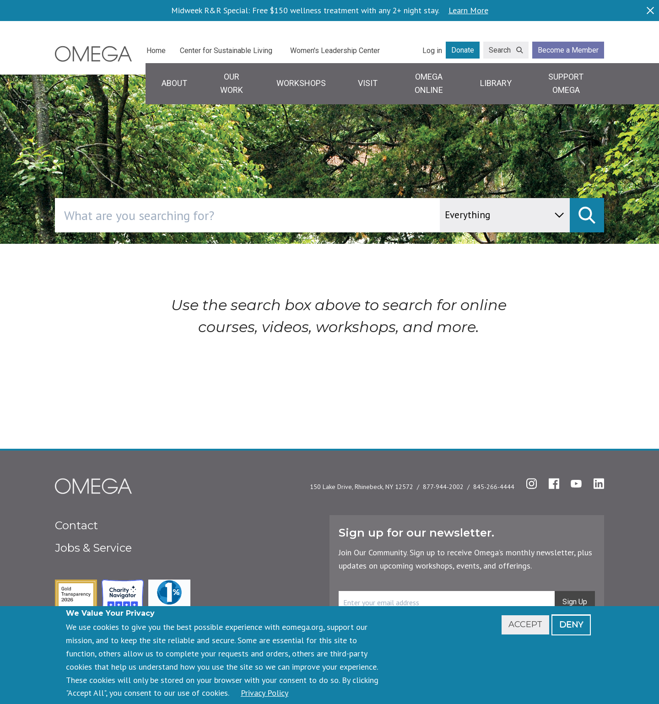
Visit (368, 83)
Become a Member (568, 50)
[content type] (505, 215)
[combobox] (286, 215)
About (174, 83)
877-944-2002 (443, 487)
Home (156, 50)
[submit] (587, 215)
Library (496, 83)
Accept (525, 624)
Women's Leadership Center (335, 50)
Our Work (231, 83)
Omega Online (429, 83)
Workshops (301, 83)
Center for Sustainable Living (226, 50)
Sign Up (574, 601)
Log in (432, 50)
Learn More (468, 10)
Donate (462, 50)
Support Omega (565, 83)
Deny (571, 624)
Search (500, 50)
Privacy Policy (264, 693)
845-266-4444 (493, 487)
